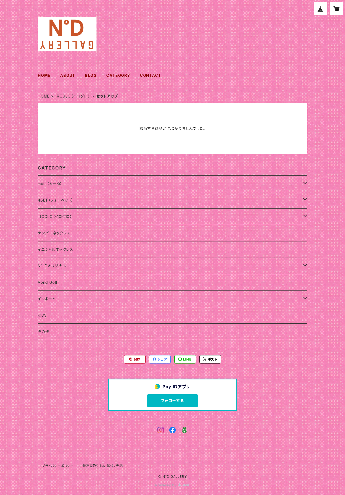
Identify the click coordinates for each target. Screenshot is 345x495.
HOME (44, 75)
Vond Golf (47, 282)
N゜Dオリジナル (52, 266)
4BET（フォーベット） (56, 200)
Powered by (172, 485)
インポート (47, 298)
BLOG (90, 75)
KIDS (42, 315)
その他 (43, 331)
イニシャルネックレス (55, 249)
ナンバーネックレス (54, 233)
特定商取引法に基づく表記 (102, 466)
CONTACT (150, 75)
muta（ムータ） (50, 183)
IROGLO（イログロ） (73, 96)
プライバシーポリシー (58, 466)
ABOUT (67, 75)
